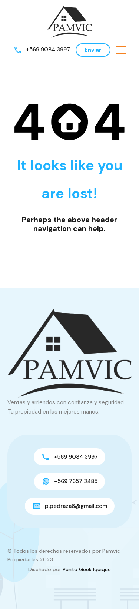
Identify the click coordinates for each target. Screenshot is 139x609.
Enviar (93, 50)
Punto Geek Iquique (87, 569)
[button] (121, 50)
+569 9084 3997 (48, 49)
